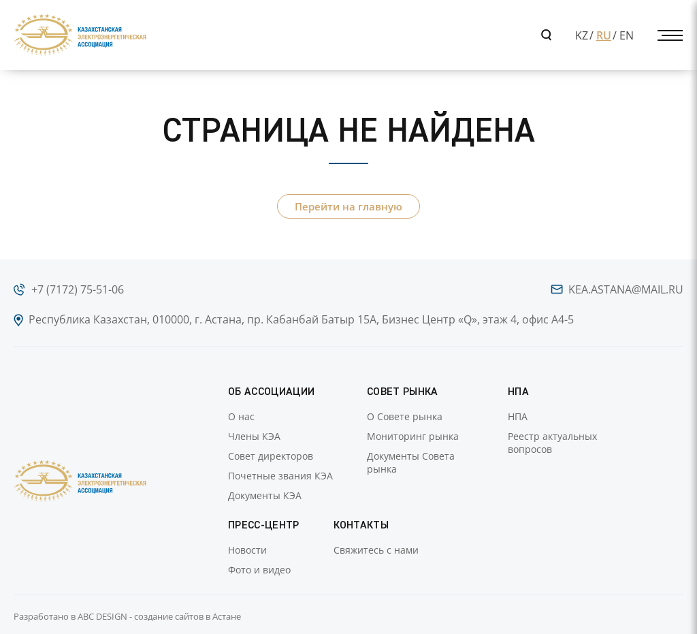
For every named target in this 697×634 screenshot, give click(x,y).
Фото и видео (259, 569)
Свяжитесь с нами (376, 549)
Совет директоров (270, 455)
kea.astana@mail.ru (625, 289)
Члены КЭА (254, 436)
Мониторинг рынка (413, 436)
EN (626, 35)
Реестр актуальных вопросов (552, 443)
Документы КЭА (265, 495)
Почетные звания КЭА (280, 475)
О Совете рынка (404, 416)
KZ (581, 35)
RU (603, 35)
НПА (518, 416)
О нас (241, 416)
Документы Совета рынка (411, 462)
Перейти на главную (348, 206)
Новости (247, 549)
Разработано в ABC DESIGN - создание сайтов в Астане (127, 616)
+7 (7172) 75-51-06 (77, 289)
